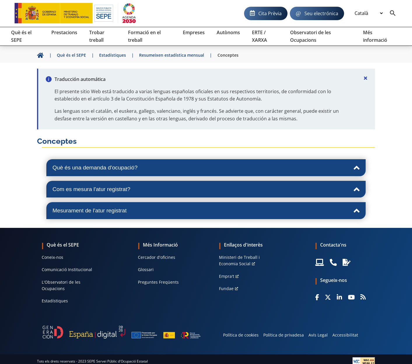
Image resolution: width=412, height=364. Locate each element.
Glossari (146, 269)
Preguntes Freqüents (158, 282)
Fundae (226, 288)
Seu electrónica (321, 13)
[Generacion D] (121, 332)
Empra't (226, 276)
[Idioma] (368, 13)
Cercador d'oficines (156, 257)
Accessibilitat (345, 335)
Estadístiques (55, 301)
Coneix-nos (52, 257)
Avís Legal (318, 335)
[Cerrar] (365, 78)
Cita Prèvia (270, 13)
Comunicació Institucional (67, 269)
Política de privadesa (283, 335)
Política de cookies (241, 335)
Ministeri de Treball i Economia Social (239, 260)
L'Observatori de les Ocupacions (61, 285)
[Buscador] (392, 13)
